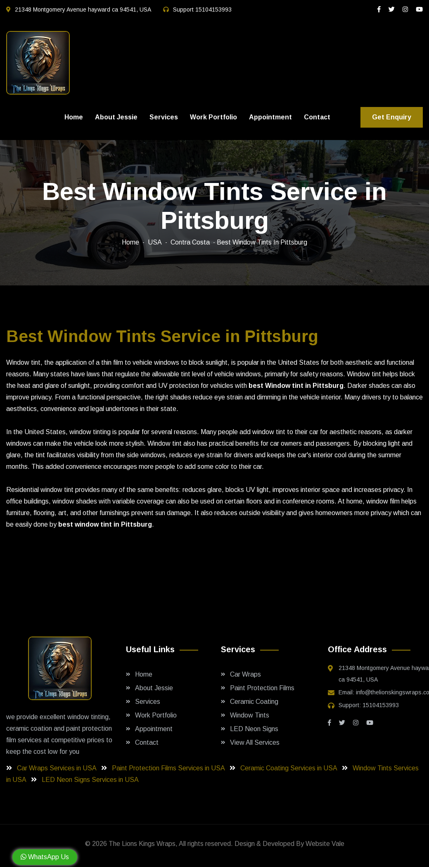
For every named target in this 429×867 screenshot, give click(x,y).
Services (163, 117)
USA (155, 242)
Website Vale (325, 843)
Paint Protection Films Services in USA (169, 768)
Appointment (270, 117)
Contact (317, 117)
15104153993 (213, 9)
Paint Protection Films (262, 687)
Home (73, 117)
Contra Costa (190, 242)
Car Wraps (245, 674)
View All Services (255, 742)
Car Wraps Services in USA (57, 768)
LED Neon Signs (254, 728)
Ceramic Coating (254, 701)
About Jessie (116, 117)
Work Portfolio (213, 117)
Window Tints (249, 715)
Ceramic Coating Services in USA (289, 768)
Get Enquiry (391, 117)
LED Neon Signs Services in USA (91, 779)
